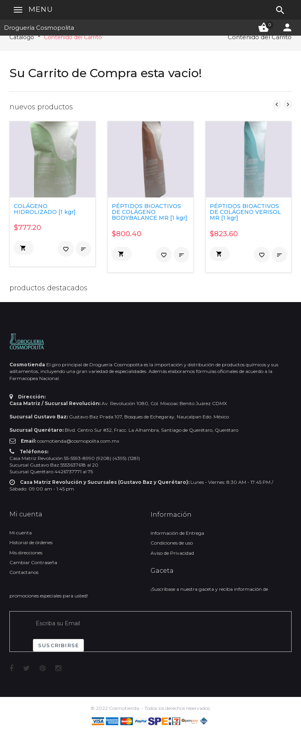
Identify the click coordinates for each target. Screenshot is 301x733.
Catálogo (21, 37)
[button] (24, 248)
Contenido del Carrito (73, 37)
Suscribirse (58, 645)
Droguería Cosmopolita (39, 27)
